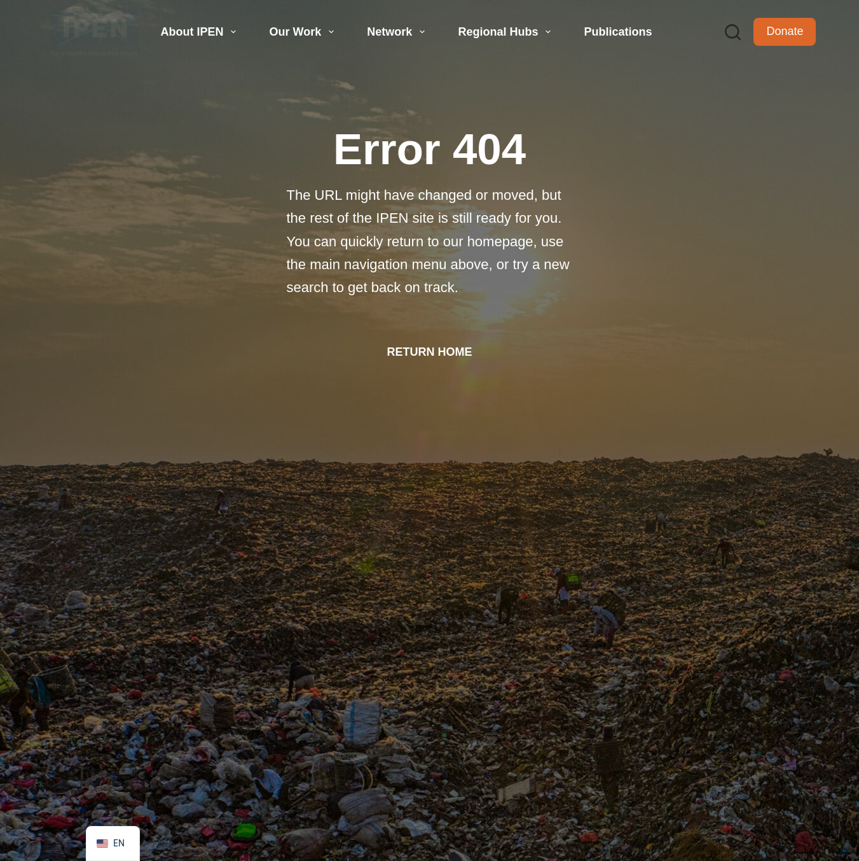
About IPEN (200, 31)
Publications (618, 31)
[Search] (733, 32)
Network (397, 31)
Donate (784, 31)
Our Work (303, 31)
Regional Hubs (506, 31)
